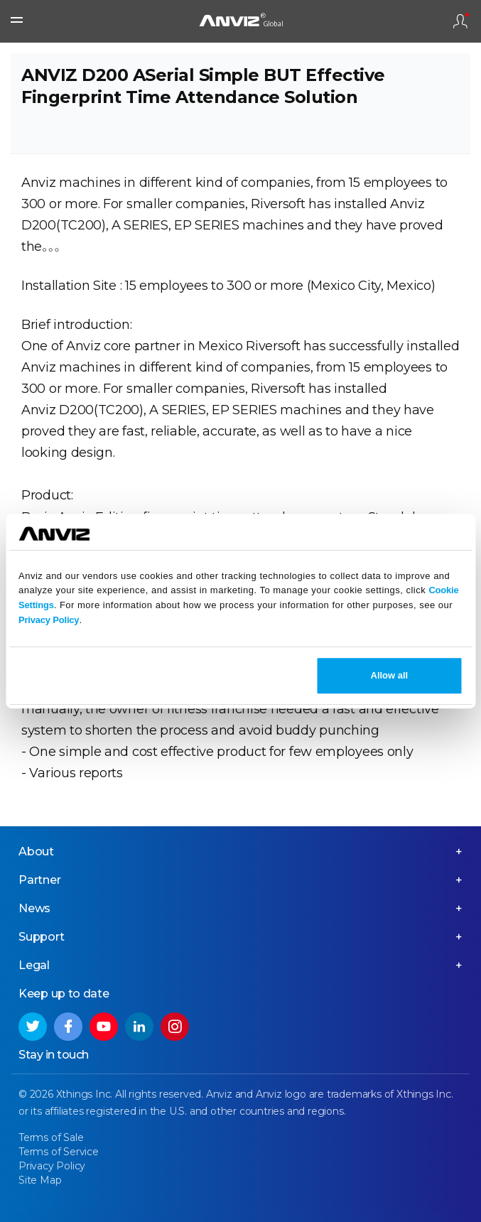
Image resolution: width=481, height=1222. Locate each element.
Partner (39, 880)
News (34, 908)
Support (41, 936)
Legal (34, 965)
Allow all (390, 675)
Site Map (39, 1180)
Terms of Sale (50, 1137)
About (36, 851)
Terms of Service (58, 1151)
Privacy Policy (48, 620)
